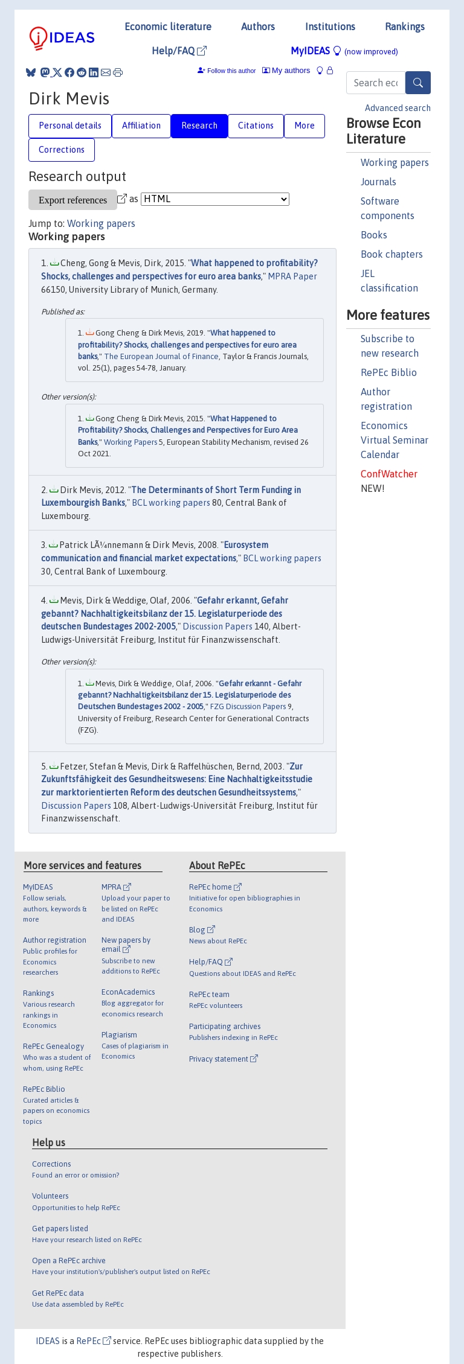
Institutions (330, 26)
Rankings (405, 26)
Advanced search (398, 108)
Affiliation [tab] (141, 125)
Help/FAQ (179, 50)
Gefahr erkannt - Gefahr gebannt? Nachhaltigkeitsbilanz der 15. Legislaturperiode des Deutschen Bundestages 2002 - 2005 (189, 695)
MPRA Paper (292, 276)
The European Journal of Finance (161, 356)
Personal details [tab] (70, 125)
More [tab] (304, 125)
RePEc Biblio (389, 372)
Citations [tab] (256, 125)
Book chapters (392, 254)
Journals (378, 181)
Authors (258, 26)
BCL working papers (171, 503)
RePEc (93, 1341)
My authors (286, 70)
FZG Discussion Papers (248, 706)
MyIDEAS (344, 50)
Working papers (395, 162)
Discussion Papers (217, 626)
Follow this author (231, 71)
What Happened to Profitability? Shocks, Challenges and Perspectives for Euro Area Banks (188, 430)
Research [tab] (199, 125)
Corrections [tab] (62, 150)
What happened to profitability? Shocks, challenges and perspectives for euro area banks (187, 344)
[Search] (418, 82)
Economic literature (167, 26)
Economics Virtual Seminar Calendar (394, 440)
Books (374, 234)
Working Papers (130, 442)
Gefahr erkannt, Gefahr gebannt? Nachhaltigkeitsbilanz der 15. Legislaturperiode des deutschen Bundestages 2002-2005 (164, 613)
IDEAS (48, 1341)
